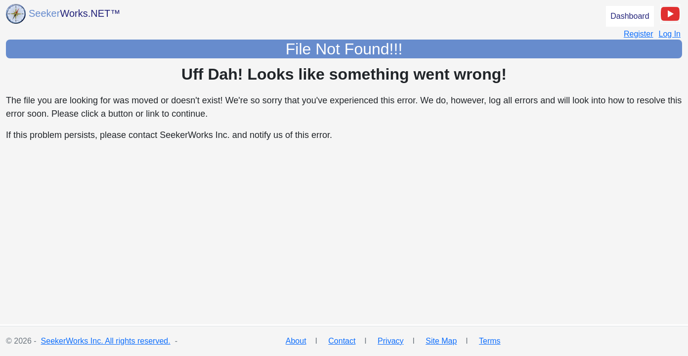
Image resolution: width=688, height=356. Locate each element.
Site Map (441, 341)
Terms (490, 341)
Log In (670, 34)
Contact (341, 341)
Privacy (390, 341)
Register (638, 34)
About (296, 341)
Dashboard (629, 16)
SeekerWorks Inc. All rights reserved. (106, 341)
